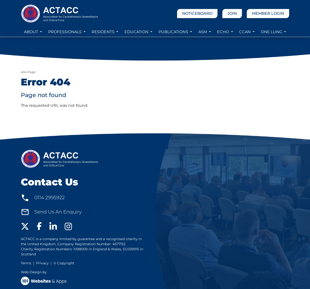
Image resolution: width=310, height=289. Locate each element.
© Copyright (64, 263)
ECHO (223, 32)
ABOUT (31, 32)
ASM (203, 32)
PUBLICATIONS (174, 32)
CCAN (245, 32)
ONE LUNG (272, 32)
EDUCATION (136, 32)
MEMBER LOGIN (268, 13)
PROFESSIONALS (65, 32)
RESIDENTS (103, 32)
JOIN (232, 13)
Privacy (42, 263)
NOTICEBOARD (197, 13)
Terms (26, 263)
